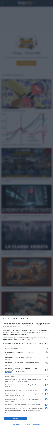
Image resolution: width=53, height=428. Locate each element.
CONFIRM (15, 418)
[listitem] (26, 348)
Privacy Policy (36, 424)
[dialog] (26, 372)
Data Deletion (16, 424)
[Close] (49, 319)
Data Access (26, 424)
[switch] (46, 352)
